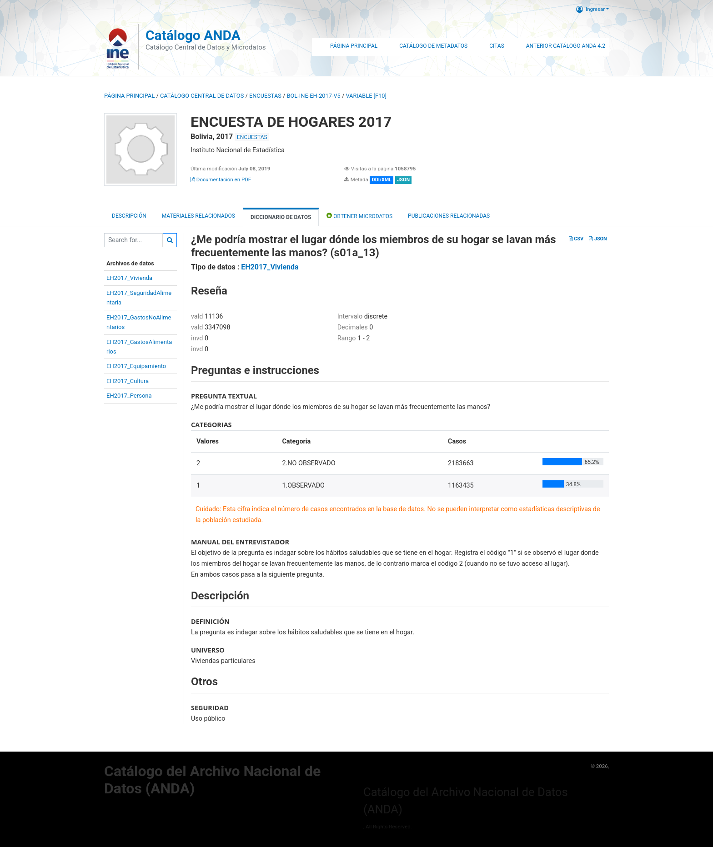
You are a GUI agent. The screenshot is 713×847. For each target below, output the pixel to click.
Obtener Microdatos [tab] (359, 215)
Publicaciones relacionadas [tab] (449, 216)
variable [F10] (366, 95)
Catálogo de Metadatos (433, 46)
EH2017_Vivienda (129, 277)
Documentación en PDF (221, 179)
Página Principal (353, 46)
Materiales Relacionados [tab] (198, 216)
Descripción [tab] (129, 216)
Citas (496, 46)
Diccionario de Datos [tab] (281, 217)
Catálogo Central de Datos (202, 95)
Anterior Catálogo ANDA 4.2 (565, 46)
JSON (598, 239)
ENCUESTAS (265, 95)
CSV (576, 239)
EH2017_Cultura (127, 381)
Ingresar (590, 9)
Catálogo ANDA (193, 35)
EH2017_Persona (129, 395)
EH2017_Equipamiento (136, 366)
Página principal (129, 95)
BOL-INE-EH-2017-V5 (314, 95)
